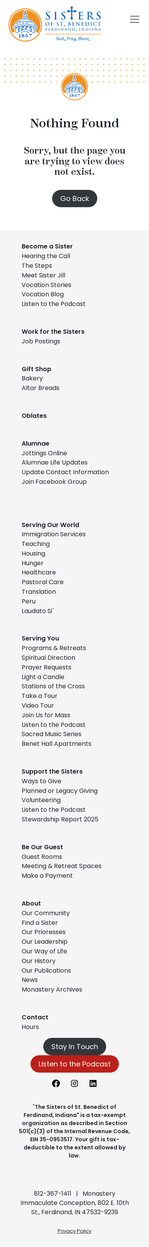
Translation (39, 591)
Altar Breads (40, 388)
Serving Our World (50, 524)
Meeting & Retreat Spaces (62, 866)
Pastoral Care (43, 582)
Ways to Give (41, 781)
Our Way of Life (44, 951)
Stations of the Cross (53, 686)
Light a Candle (43, 677)
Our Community (46, 913)
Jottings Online (44, 453)
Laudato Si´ (38, 611)
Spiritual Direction (48, 657)
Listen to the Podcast (54, 303)
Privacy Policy (74, 1231)
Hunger (33, 563)
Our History (39, 960)
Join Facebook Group (54, 481)
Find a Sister (40, 922)
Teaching (36, 543)
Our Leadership (45, 941)
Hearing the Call (46, 256)
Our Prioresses (44, 932)
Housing (33, 553)
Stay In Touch (74, 1046)
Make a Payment (47, 875)
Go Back (74, 198)
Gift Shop (36, 369)
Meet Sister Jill (43, 275)
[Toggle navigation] (134, 19)
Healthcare (39, 572)
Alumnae (35, 443)
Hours (30, 1026)
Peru (29, 601)
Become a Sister (47, 246)
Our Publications (46, 970)
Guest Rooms (42, 856)
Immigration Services (54, 534)
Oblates (34, 415)
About (31, 903)
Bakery (32, 378)
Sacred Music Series (52, 734)
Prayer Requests (46, 667)
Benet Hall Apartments (56, 743)
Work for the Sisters (53, 331)
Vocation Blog (43, 294)
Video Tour (38, 705)
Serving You (40, 638)
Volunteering (41, 800)
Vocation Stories (46, 284)
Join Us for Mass (46, 715)
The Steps (37, 265)
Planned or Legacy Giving (60, 790)
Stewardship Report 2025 (60, 819)
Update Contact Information (65, 472)
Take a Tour (40, 695)
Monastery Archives (52, 989)
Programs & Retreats (54, 648)
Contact (35, 1017)
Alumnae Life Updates (55, 462)
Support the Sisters (52, 771)
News (30, 979)
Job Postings (41, 341)
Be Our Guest (42, 847)
